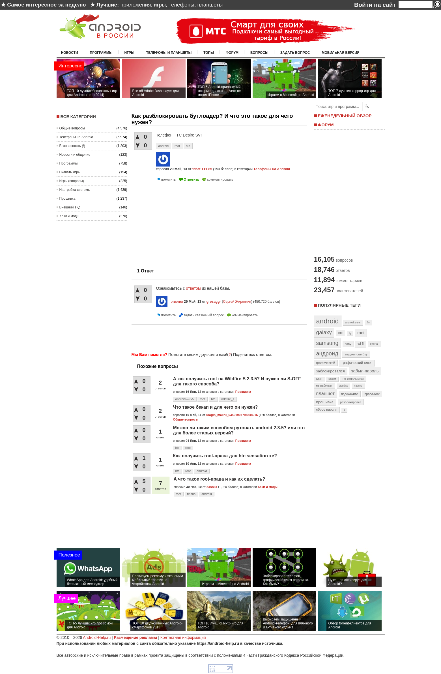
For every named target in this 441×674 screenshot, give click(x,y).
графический (325, 362)
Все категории (78, 116)
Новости (69, 53)
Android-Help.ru (97, 637)
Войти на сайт (375, 4)
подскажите (349, 394)
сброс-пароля (326, 409)
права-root (372, 394)
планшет (325, 393)
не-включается (353, 378)
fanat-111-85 (202, 169)
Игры (129, 53)
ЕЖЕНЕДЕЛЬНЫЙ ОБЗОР (345, 115)
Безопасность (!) (72, 146)
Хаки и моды (69, 216)
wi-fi (360, 344)
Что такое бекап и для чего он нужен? (215, 407)
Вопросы (259, 53)
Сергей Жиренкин (237, 302)
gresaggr (213, 302)
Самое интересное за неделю (46, 5)
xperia (374, 343)
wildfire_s (227, 399)
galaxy (324, 332)
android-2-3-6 (352, 322)
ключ (319, 378)
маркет (332, 378)
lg (350, 333)
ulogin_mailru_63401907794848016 (232, 415)
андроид (327, 353)
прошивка (325, 402)
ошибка (343, 385)
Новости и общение (75, 155)
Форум (232, 53)
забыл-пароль (365, 371)
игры (160, 5)
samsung (327, 343)
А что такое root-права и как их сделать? (219, 479)
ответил (177, 302)
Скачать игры (70, 172)
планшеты (210, 5)
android (163, 146)
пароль (358, 385)
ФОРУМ (326, 124)
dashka (211, 487)
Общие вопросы (72, 128)
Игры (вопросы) (71, 181)
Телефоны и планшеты (169, 53)
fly (368, 322)
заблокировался (330, 371)
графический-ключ (356, 363)
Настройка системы (75, 190)
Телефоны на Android (76, 137)
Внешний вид (69, 207)
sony (348, 343)
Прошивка (67, 199)
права (191, 494)
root (177, 146)
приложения (136, 5)
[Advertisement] (179, 222)
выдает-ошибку (356, 354)
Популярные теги (339, 305)
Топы (208, 53)
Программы (101, 53)
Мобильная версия (341, 53)
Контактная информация (183, 637)
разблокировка (350, 402)
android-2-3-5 (184, 399)
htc (188, 146)
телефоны (181, 5)
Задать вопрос (295, 53)
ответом (194, 288)
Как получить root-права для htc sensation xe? (225, 455)
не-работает (324, 385)
